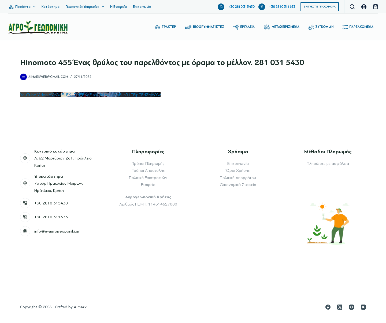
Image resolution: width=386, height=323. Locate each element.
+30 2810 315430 (241, 7)
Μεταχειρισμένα (281, 27)
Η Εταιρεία (118, 7)
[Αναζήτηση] (352, 6)
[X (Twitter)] (339, 307)
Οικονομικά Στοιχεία (238, 184)
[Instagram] (351, 307)
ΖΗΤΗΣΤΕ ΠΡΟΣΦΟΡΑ (320, 6)
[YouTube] (363, 307)
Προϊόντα (23, 6)
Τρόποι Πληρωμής (148, 163)
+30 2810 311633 (282, 7)
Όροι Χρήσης (238, 170)
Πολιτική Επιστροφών (148, 177)
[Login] (363, 6)
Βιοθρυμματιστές (204, 27)
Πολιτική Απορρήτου (238, 177)
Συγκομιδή (321, 27)
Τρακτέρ (165, 27)
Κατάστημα (51, 7)
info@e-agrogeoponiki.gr (57, 231)
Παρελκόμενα (358, 27)
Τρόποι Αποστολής (148, 170)
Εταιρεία (148, 184)
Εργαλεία (244, 27)
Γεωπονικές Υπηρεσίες (86, 6)
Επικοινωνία (142, 7)
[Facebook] (328, 307)
